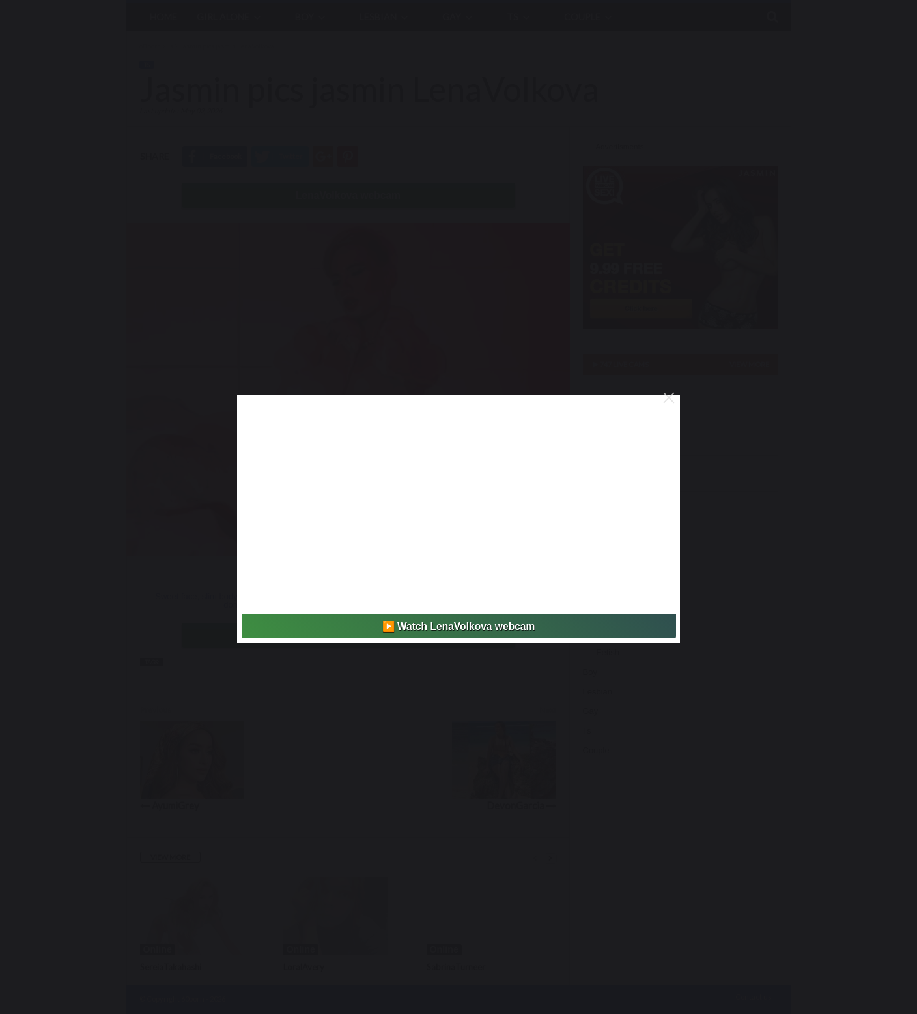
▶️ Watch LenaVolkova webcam (458, 626)
